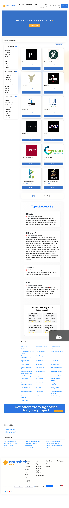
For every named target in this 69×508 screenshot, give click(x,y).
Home (5, 40)
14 (50, 195)
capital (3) (7, 90)
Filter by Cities (8, 96)
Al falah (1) (7, 113)
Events (36, 4)
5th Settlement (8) (9, 102)
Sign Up (59, 6)
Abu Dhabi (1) (8, 75)
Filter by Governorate (10, 71)
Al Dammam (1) (8, 111)
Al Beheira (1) (8, 79)
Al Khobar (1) (7, 115)
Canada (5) (7, 56)
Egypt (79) (7, 61)
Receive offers (64, 6)
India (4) (6, 63)
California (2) (7, 88)
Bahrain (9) (7, 52)
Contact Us (27, 466)
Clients (26, 474)
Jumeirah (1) (7, 100)
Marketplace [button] (29, 4)
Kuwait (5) (7, 67)
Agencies (27, 469)
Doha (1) (6, 92)
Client (42, 486)
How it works (49, 463)
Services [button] (21, 4)
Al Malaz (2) (7, 117)
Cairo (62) (7, 86)
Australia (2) (7, 50)
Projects (27, 472)
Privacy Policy (28, 477)
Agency (37, 486)
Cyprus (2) (7, 58)
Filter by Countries (9, 46)
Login (54, 6)
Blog (37, 463)
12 (44, 195)
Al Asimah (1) (7, 77)
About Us (27, 463)
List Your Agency (42, 5)
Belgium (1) (7, 54)
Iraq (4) (6, 65)
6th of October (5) (9, 104)
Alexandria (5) (8, 81)
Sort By (53, 44)
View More (31, 68)
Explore (48, 466)
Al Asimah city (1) (8, 109)
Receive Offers (34, 25)
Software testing (12, 40)
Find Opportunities (48, 5)
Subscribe (49, 486)
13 (47, 195)
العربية (60, 486)
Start (59, 337)
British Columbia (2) (9, 84)
